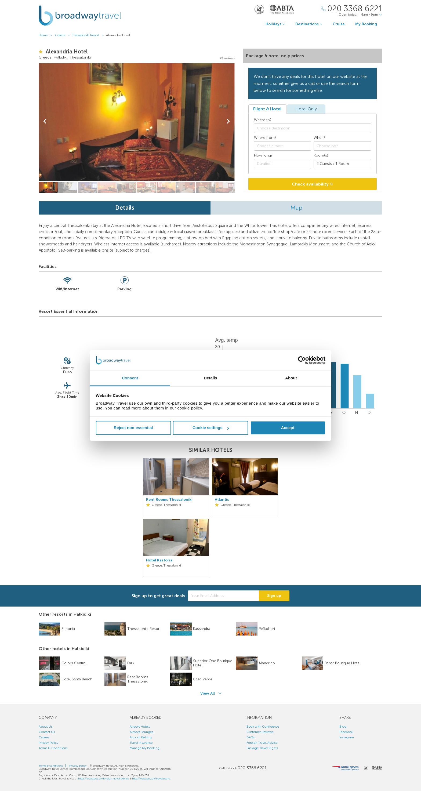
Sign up (274, 595)
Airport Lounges (141, 732)
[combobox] (312, 128)
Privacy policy (77, 765)
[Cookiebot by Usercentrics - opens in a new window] (301, 360)
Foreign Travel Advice (261, 743)
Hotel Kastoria (159, 560)
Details (124, 207)
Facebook (346, 732)
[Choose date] (342, 146)
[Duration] (282, 163)
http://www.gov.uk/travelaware (151, 778)
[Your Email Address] (223, 595)
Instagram (346, 737)
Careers (44, 737)
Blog (342, 726)
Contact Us (47, 732)
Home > (46, 35)
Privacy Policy (48, 743)
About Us (45, 726)
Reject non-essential (133, 428)
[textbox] (315, 128)
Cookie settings (211, 428)
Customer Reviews (259, 732)
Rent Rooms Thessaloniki (169, 500)
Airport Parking (141, 737)
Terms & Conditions (53, 748)
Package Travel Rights (262, 748)
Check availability (312, 184)
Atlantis (222, 500)
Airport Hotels (140, 726)
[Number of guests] (342, 163)
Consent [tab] (130, 378)
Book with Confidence (262, 726)
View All (207, 693)
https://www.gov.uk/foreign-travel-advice (103, 778)
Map (296, 207)
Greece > (63, 35)
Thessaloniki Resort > (89, 35)
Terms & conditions (51, 765)
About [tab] (291, 378)
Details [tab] (210, 378)
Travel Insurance (141, 743)
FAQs (250, 737)
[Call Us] (351, 9)
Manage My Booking (144, 748)
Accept (287, 428)
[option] (176, 517)
